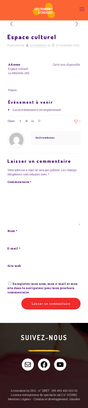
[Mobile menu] (82, 9)
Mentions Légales (19, 399)
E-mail (13, 248)
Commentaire (19, 182)
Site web (14, 266)
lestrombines (38, 45)
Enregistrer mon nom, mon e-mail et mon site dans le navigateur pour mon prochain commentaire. (42, 288)
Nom (12, 231)
